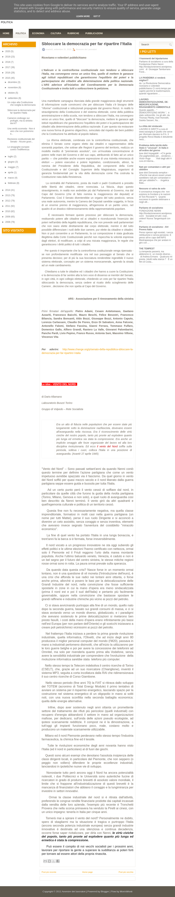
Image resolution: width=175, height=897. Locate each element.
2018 (8, 62)
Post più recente (49, 872)
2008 (8, 222)
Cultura (56, 33)
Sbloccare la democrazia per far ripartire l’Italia (21, 111)
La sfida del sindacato (150, 126)
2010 (8, 211)
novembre (13, 87)
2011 (8, 206)
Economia (38, 33)
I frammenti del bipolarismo (153, 58)
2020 (8, 51)
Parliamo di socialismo (151, 208)
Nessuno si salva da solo (152, 188)
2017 (8, 67)
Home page (87, 872)
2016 (8, 72)
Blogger (105, 891)
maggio (12, 167)
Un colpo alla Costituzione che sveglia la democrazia (21, 103)
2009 (8, 216)
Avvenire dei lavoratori (73, 891)
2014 (8, 190)
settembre (13, 98)
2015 (8, 78)
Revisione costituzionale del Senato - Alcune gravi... (21, 140)
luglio (11, 156)
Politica (21, 33)
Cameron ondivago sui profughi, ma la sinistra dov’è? (19, 121)
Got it (96, 16)
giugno (11, 162)
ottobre (11, 93)
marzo (11, 178)
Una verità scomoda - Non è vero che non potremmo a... (21, 131)
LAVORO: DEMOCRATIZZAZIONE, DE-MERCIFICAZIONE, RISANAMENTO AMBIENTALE (154, 103)
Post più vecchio (126, 872)
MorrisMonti (126, 891)
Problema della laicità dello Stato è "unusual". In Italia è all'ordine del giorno (153, 148)
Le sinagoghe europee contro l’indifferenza (18, 148)
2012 (8, 200)
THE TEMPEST (147, 248)
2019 (8, 56)
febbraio (12, 183)
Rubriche (73, 33)
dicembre (13, 82)
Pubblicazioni (94, 33)
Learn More (83, 16)
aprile (11, 172)
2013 (8, 195)
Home (6, 33)
